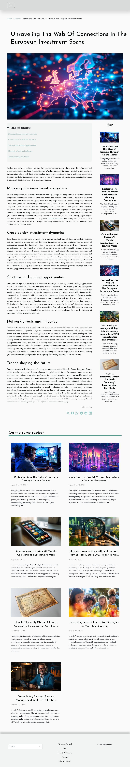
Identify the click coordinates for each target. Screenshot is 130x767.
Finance (17, 19)
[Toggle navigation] (11, 5)
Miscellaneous (65, 761)
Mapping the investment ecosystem (22, 134)
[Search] (25, 746)
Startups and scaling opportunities (22, 145)
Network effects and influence (20, 151)
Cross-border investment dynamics (22, 140)
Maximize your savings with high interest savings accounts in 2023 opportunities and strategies (94, 555)
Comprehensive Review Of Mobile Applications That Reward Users (109, 240)
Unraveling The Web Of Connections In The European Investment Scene (109, 286)
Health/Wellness (65, 753)
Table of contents (20, 128)
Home (9, 19)
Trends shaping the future (18, 157)
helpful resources (56, 218)
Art (65, 749)
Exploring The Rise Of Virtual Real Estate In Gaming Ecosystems (109, 195)
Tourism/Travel (65, 744)
